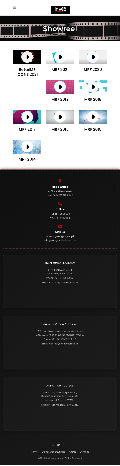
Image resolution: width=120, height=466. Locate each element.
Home (34, 451)
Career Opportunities (53, 451)
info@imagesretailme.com (60, 240)
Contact (84, 451)
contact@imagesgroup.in (60, 236)
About (72, 451)
